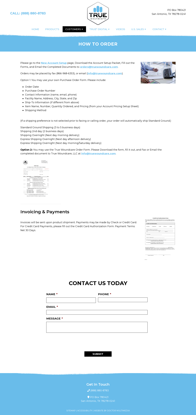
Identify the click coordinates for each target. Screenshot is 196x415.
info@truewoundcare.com (105, 73)
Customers (73, 29)
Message (54, 318)
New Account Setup (54, 62)
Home (35, 29)
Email (52, 306)
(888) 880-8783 (33, 13)
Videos (120, 29)
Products (52, 29)
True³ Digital (98, 29)
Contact (158, 29)
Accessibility (84, 410)
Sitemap (71, 410)
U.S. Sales (137, 29)
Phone (104, 294)
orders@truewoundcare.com (99, 66)
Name (51, 294)
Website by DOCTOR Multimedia (112, 410)
